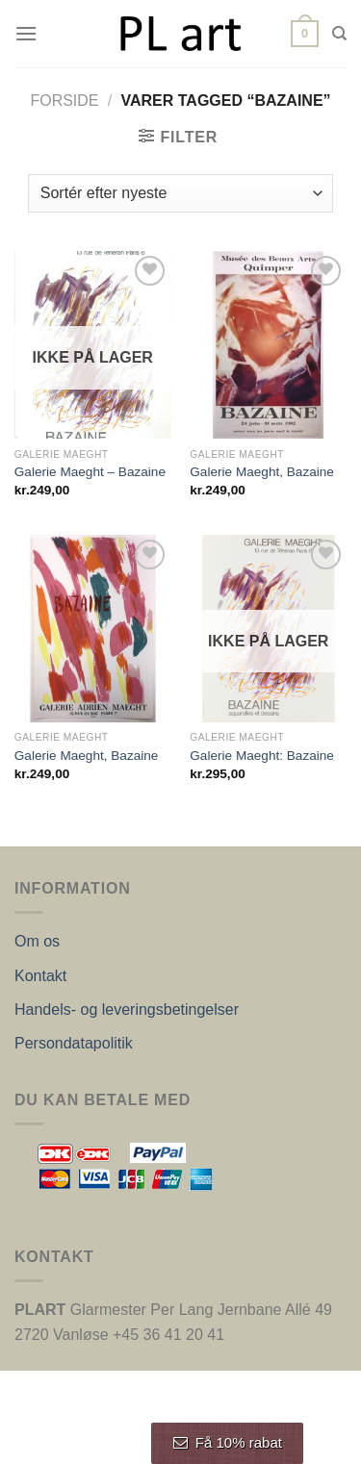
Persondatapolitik (73, 1043)
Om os (37, 941)
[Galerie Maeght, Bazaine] (268, 345)
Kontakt (40, 976)
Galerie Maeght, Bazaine (262, 472)
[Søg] (339, 33)
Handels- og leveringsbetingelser (126, 1009)
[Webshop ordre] (180, 193)
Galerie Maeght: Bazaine (262, 755)
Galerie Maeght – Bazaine (90, 472)
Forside (64, 100)
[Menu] (26, 33)
